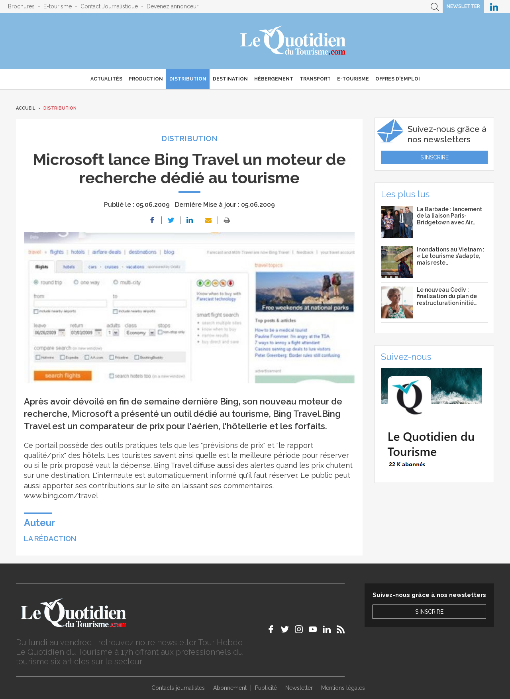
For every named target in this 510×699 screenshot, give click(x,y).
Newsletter (463, 6)
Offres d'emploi (397, 79)
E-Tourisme (353, 79)
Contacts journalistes (178, 688)
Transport (315, 79)
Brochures (21, 6)
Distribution (187, 79)
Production (146, 79)
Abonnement (230, 688)
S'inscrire (434, 157)
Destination (230, 79)
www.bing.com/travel (61, 495)
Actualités (106, 79)
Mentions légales (343, 688)
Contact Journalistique (109, 6)
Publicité (266, 688)
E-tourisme (57, 6)
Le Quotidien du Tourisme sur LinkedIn (494, 6)
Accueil (25, 108)
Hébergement (273, 79)
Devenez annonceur (172, 6)
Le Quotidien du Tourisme (293, 41)
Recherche (435, 6)
